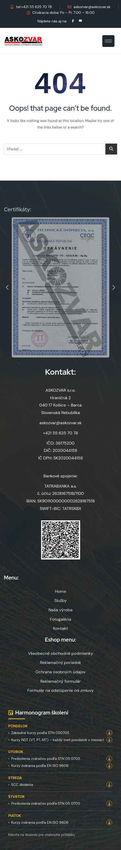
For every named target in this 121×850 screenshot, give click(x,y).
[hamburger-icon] (108, 41)
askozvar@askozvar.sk (60, 423)
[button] (7, 287)
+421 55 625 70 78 (60, 433)
